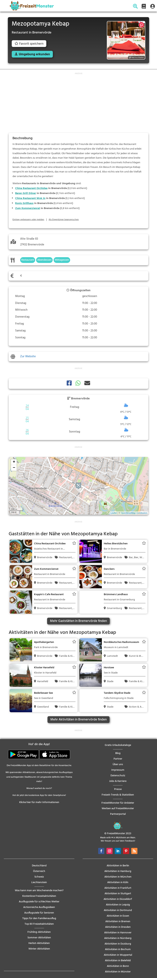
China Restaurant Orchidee (31, 188)
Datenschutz (117, 775)
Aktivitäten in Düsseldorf (118, 899)
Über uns (118, 764)
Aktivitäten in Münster (118, 972)
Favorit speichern (29, 43)
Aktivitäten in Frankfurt (117, 888)
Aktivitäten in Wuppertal (118, 955)
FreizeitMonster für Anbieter (117, 803)
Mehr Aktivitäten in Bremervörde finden (78, 719)
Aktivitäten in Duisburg (118, 944)
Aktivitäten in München (117, 877)
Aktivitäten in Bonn (118, 966)
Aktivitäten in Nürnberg (117, 938)
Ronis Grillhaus (24, 203)
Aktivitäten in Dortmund (118, 910)
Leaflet (113, 513)
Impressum (117, 770)
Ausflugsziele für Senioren (39, 913)
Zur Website (28, 356)
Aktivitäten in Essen (118, 916)
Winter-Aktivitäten (39, 949)
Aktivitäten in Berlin (118, 865)
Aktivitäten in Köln (117, 882)
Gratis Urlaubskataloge (118, 745)
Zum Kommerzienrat (27, 208)
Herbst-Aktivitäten (39, 943)
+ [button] (14, 462)
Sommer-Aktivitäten (39, 937)
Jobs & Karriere (117, 781)
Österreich (39, 871)
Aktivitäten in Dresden (118, 927)
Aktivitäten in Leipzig (118, 905)
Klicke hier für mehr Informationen (39, 802)
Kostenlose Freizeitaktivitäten (39, 896)
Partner (118, 759)
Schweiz (39, 877)
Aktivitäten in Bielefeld (118, 960)
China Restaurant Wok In (30, 198)
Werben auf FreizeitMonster (118, 808)
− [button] (14, 468)
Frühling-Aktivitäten (39, 932)
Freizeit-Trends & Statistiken (118, 795)
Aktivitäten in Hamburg (117, 871)
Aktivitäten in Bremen (117, 921)
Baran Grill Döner (25, 193)
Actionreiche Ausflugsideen (39, 907)
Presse (118, 789)
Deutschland (39, 865)
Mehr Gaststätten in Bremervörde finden (78, 621)
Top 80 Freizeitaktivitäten (39, 924)
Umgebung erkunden (34, 54)
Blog (117, 753)
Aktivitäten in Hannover (117, 932)
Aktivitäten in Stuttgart (118, 893)
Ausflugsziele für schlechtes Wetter (39, 901)
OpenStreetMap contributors (134, 513)
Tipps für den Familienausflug (39, 918)
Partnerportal (118, 814)
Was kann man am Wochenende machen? (39, 890)
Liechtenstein (39, 882)
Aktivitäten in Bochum (118, 949)
